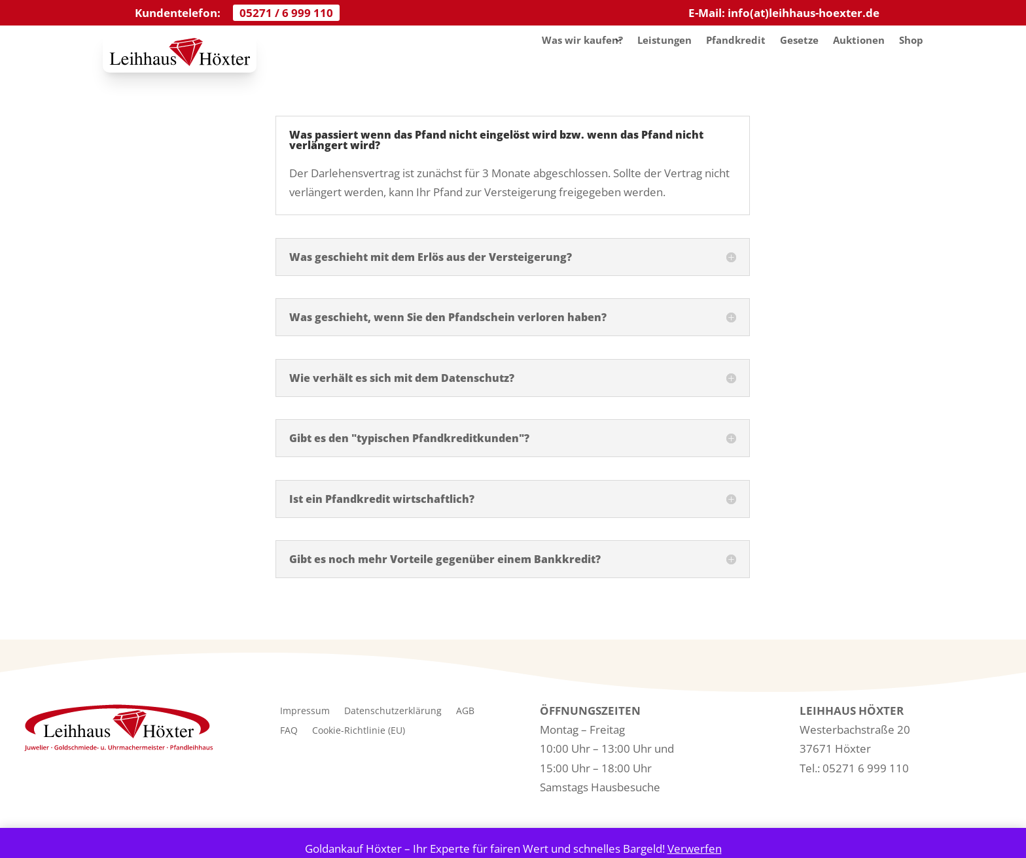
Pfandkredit (736, 39)
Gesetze (799, 39)
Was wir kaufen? (582, 39)
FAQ (289, 731)
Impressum (305, 711)
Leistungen (664, 39)
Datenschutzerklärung (393, 711)
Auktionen (859, 39)
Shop (911, 39)
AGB (465, 711)
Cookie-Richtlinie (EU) (358, 731)
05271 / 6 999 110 (286, 12)
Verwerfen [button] (694, 848)
